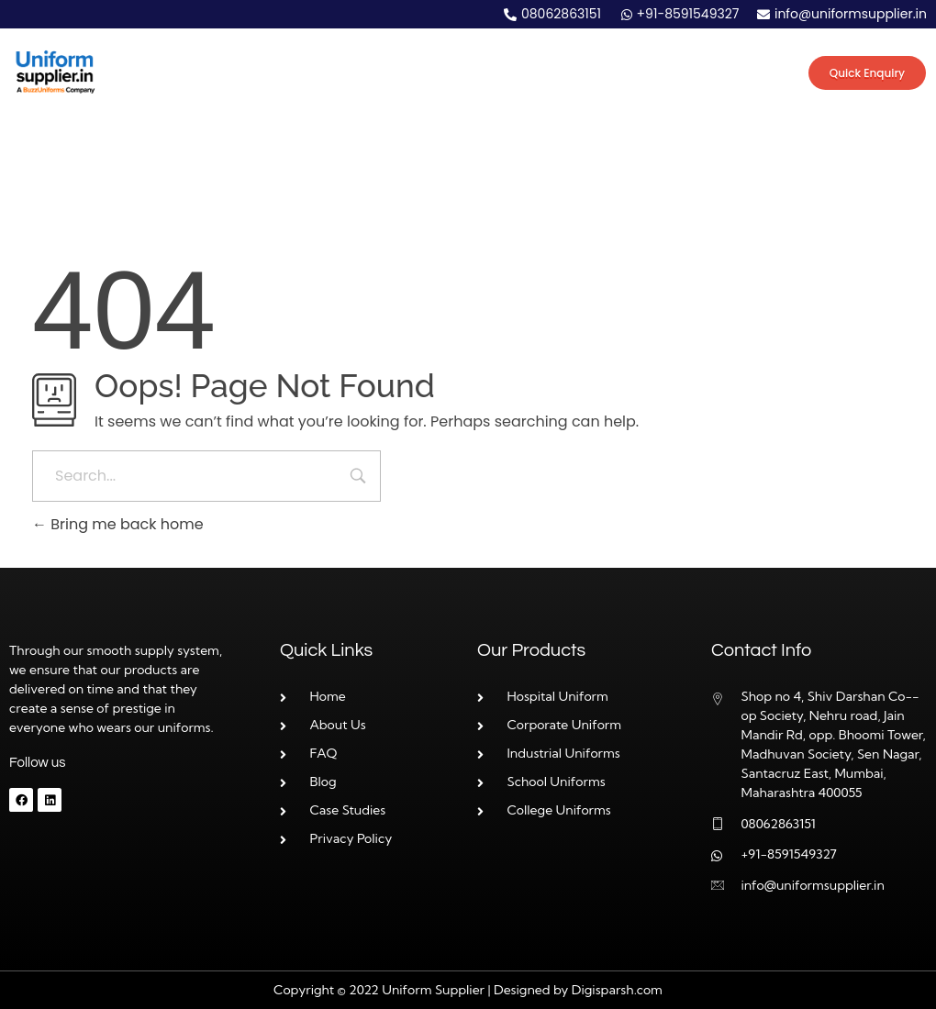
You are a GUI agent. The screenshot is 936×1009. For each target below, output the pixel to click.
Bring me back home (118, 524)
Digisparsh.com (617, 989)
